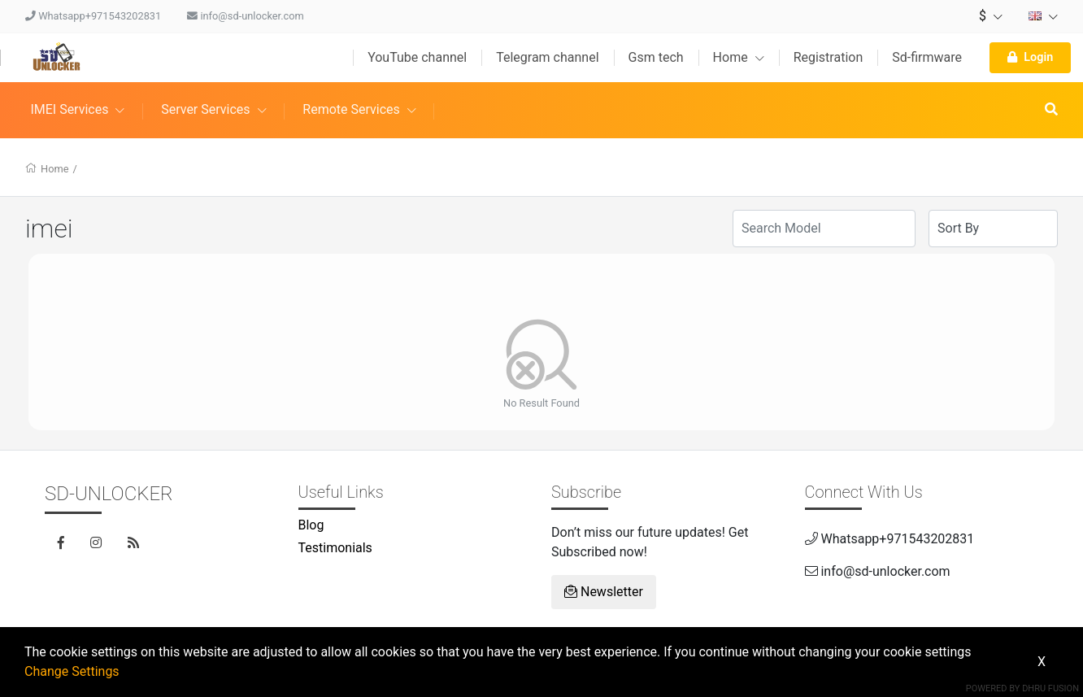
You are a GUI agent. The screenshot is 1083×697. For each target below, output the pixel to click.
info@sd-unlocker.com (245, 16)
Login (1030, 57)
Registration (828, 57)
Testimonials (335, 547)
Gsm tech (656, 57)
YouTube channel (417, 57)
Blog (311, 525)
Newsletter (603, 591)
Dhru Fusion (1050, 688)
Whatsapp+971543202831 (93, 16)
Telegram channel (547, 57)
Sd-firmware (927, 57)
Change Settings (72, 671)
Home (738, 57)
